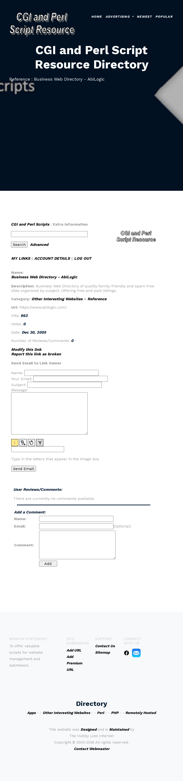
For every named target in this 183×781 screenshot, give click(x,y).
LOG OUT (82, 258)
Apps (31, 713)
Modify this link (26, 349)
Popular (164, 16)
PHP (114, 713)
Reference (97, 299)
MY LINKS (20, 258)
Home (96, 16)
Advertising (118, 16)
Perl (100, 713)
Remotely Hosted (140, 713)
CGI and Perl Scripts (30, 224)
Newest (144, 16)
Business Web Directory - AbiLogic (44, 277)
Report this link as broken (36, 354)
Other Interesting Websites (57, 299)
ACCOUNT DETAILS (52, 258)
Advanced (39, 244)
